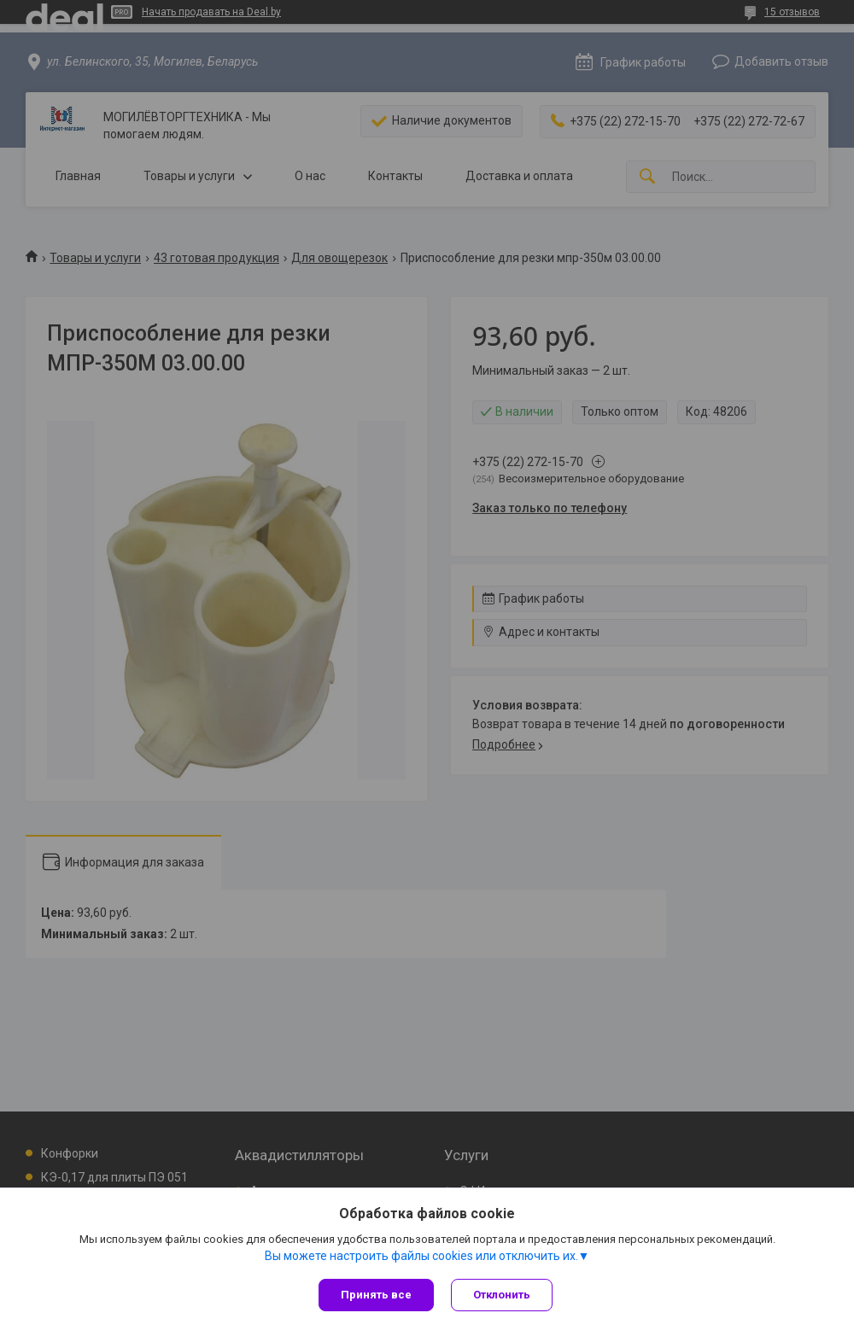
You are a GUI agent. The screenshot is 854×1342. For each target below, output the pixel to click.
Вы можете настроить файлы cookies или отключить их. (421, 1256)
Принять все (376, 1294)
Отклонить (501, 1294)
